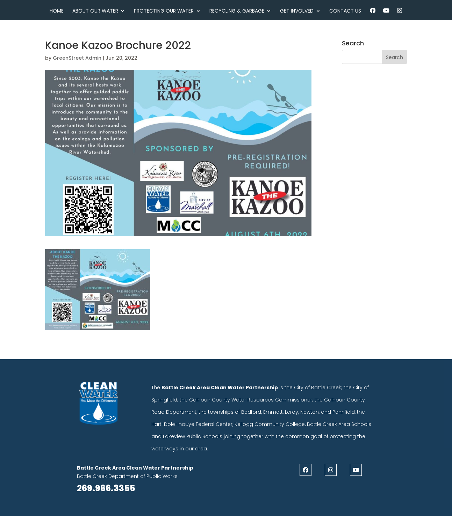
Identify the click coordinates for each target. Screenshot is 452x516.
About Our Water (95, 11)
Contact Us (345, 11)
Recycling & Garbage (236, 11)
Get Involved (297, 11)
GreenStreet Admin (77, 57)
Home (57, 11)
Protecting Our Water (164, 11)
